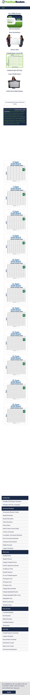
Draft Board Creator (8, 643)
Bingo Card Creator (8, 646)
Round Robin (6, 525)
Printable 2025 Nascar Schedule (12, 501)
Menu (15, 8)
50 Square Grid (7, 582)
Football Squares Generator (11, 633)
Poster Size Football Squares (14, 91)
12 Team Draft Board (16, 309)
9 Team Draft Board (16, 236)
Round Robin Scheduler (9, 639)
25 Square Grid (7, 585)
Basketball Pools (7, 598)
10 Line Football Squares (10, 575)
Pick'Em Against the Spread (11, 565)
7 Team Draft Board (16, 188)
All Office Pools (7, 605)
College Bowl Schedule (9, 588)
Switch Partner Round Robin (11, 528)
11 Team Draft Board (16, 285)
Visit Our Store (14, 49)
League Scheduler (8, 636)
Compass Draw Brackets (10, 541)
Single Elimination (8, 515)
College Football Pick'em (10, 562)
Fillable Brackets (7, 545)
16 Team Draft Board (16, 405)
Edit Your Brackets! (14, 28)
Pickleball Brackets (8, 622)
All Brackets (6, 625)
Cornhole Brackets (8, 612)
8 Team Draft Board (16, 212)
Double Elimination (8, 518)
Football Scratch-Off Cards (14, 70)
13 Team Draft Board (16, 333)
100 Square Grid (7, 578)
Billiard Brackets (7, 619)
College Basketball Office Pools (12, 595)
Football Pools (7, 555)
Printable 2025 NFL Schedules (11, 504)
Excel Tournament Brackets (10, 538)
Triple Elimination (8, 522)
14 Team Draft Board (16, 357)
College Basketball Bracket (10, 592)
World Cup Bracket (8, 601)
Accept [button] (9, 692)
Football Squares (7, 572)
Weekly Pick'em (7, 559)
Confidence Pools (8, 569)
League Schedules (8, 548)
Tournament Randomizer (10, 649)
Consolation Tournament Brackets (12, 535)
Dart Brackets (7, 615)
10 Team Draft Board (16, 261)
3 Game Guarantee (8, 532)
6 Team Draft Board (16, 163)
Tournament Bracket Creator (11, 512)
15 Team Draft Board (16, 381)
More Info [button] (16, 688)
